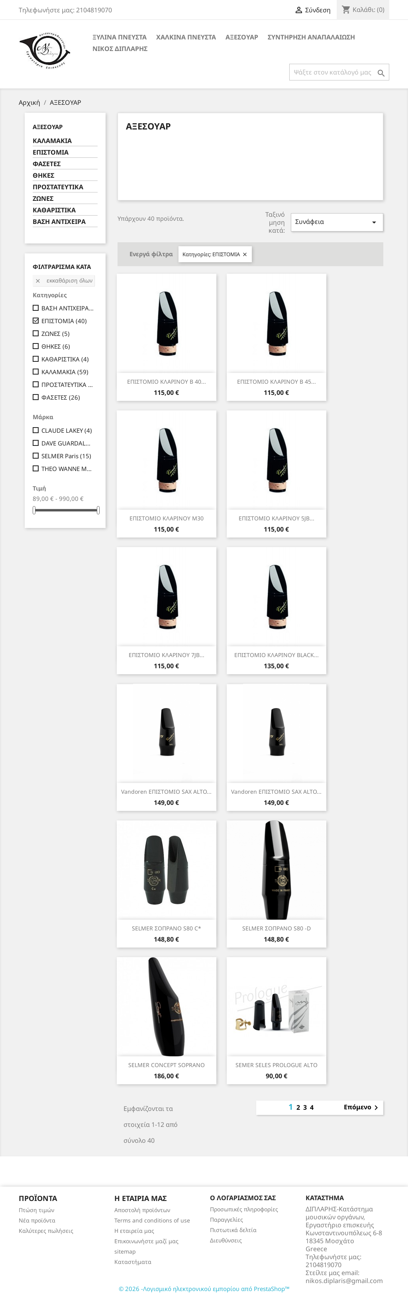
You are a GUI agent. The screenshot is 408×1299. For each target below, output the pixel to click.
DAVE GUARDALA (67, 443)
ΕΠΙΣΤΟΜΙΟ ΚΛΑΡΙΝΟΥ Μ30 (166, 518)
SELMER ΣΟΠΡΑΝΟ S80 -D (276, 928)
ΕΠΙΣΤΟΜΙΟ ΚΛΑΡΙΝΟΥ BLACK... (276, 655)
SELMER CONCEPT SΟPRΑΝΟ (166, 1065)
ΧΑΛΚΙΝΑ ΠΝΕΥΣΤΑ (186, 37)
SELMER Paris (66, 456)
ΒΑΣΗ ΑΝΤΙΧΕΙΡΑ (59, 222)
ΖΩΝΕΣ (43, 198)
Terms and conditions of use (152, 1220)
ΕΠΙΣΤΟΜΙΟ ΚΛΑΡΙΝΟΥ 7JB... (166, 655)
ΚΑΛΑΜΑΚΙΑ (52, 141)
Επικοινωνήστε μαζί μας (146, 1241)
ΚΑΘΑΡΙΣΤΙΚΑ (54, 210)
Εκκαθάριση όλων (63, 280)
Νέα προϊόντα (37, 1220)
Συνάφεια (337, 222)
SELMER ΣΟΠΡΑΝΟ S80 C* (166, 928)
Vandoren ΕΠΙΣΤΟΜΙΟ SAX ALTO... (166, 791)
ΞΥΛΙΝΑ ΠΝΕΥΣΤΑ (119, 37)
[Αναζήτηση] (339, 72)
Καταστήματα (132, 1262)
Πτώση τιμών (36, 1210)
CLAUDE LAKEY (66, 430)
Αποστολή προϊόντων (142, 1210)
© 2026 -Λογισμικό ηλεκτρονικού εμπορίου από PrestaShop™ (204, 1289)
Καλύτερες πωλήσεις (46, 1230)
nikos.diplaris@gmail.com (344, 1280)
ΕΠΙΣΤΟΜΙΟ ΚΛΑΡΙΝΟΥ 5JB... (276, 518)
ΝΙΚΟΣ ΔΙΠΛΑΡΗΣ (119, 48)
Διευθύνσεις (226, 1240)
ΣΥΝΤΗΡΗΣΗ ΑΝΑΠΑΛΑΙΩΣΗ (311, 37)
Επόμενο (362, 1108)
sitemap (125, 1251)
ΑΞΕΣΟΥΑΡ (242, 37)
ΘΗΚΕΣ (43, 175)
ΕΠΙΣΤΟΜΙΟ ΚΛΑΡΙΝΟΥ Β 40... (166, 381)
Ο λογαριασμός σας (243, 1197)
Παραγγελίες (226, 1219)
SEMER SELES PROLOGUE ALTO (276, 1065)
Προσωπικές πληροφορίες (244, 1209)
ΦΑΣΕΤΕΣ (47, 164)
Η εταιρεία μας (134, 1230)
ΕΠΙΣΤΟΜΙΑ (51, 152)
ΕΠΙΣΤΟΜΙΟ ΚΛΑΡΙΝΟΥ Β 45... (276, 381)
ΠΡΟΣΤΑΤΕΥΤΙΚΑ (58, 187)
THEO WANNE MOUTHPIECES (67, 469)
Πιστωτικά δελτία (233, 1230)
